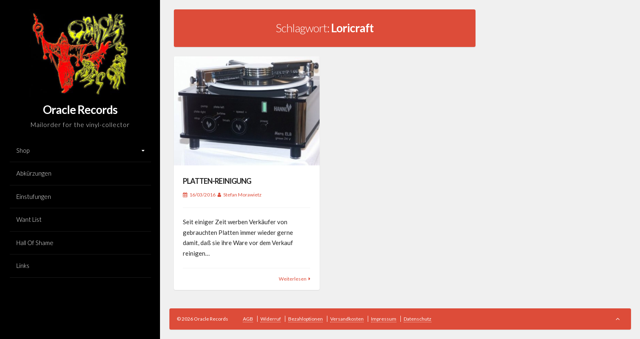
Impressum (383, 319)
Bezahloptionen (305, 319)
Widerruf (270, 319)
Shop (22, 150)
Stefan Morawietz (242, 195)
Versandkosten (347, 319)
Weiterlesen (293, 279)
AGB (248, 319)
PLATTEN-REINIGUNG (217, 180)
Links (22, 265)
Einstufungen (33, 196)
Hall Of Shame (34, 242)
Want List (29, 219)
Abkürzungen (33, 173)
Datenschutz (417, 319)
